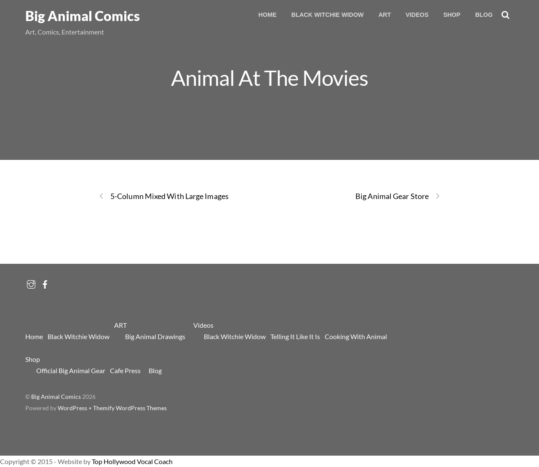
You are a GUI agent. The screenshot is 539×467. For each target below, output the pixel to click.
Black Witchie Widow (327, 14)
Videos (417, 14)
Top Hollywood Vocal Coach (132, 461)
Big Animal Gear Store (397, 196)
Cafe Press (125, 370)
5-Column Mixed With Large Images (164, 196)
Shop (452, 14)
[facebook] (45, 282)
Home (268, 14)
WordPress (72, 408)
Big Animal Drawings (155, 336)
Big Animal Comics (56, 396)
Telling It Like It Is (295, 336)
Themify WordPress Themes (130, 408)
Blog (484, 14)
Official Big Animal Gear (70, 370)
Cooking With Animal (356, 336)
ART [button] (385, 14)
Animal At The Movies (269, 77)
